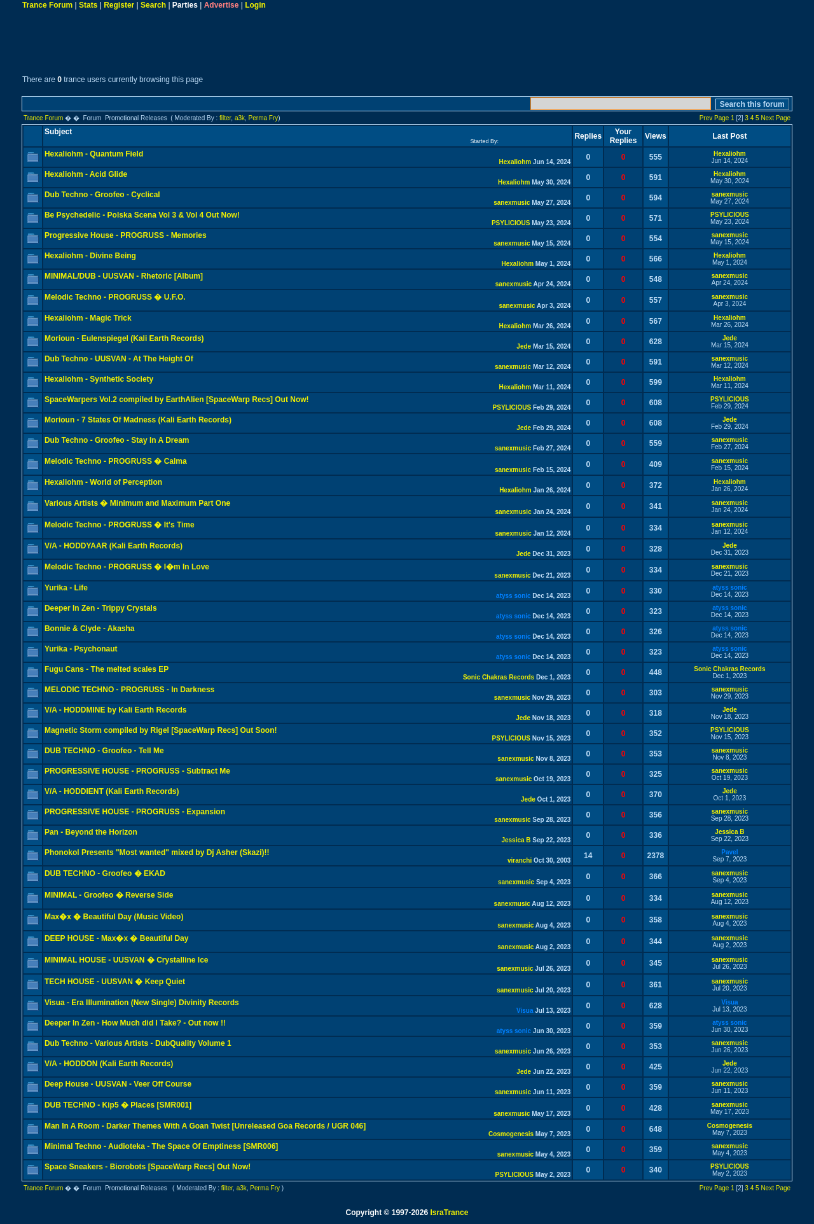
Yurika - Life (66, 587)
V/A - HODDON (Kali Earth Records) (109, 1063)
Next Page (775, 118)
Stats (88, 5)
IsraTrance (449, 1212)
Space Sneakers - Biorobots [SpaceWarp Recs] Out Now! (148, 1166)
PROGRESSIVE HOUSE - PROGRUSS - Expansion (135, 811)
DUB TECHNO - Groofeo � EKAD (105, 873)
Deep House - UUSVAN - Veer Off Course (118, 1084)
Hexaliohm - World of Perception (103, 482)
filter (225, 118)
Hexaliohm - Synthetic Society (99, 379)
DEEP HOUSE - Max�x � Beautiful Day (117, 938)
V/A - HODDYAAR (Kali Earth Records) (114, 545)
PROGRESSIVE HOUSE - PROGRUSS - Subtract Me (137, 771)
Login (255, 5)
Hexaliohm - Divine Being (90, 255)
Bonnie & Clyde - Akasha (90, 628)
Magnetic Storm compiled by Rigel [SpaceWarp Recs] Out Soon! (161, 730)
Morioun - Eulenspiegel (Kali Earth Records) (124, 338)
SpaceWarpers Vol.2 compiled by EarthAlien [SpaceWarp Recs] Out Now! (177, 399)
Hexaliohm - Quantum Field (94, 154)
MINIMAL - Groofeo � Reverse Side (109, 895)
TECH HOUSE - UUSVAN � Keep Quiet (115, 981)
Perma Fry (264, 118)
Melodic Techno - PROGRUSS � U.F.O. (115, 297)
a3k (240, 118)
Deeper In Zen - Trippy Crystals (101, 608)
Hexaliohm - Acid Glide (86, 174)
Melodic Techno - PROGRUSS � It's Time (120, 524)
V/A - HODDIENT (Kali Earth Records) (112, 791)
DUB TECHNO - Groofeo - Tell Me (104, 750)
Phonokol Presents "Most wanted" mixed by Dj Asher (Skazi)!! (157, 852)
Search (153, 5)
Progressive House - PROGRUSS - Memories (126, 235)
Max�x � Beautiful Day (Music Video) (114, 916)
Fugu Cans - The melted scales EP (107, 669)
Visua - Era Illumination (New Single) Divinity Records (142, 1002)
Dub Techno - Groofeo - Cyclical (102, 194)
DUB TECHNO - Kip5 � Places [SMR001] (118, 1105)
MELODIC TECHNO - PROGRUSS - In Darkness (129, 689)
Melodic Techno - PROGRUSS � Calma (116, 461)
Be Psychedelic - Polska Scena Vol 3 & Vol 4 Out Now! (142, 215)
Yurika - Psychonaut (81, 648)
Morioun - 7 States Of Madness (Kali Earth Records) (138, 419)
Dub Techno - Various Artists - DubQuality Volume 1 (138, 1043)
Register (119, 5)
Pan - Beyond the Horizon (91, 832)
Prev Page (714, 118)
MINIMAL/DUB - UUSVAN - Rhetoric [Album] (124, 276)
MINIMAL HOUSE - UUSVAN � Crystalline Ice (127, 960)
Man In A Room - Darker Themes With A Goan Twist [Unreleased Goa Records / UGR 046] (205, 1126)
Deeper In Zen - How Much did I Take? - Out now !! (135, 1023)
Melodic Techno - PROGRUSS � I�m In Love (127, 566)
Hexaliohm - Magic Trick (88, 318)
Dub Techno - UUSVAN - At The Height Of (119, 358)
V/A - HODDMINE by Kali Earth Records (116, 710)
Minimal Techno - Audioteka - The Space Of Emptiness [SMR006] (161, 1146)
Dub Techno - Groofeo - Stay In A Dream (117, 440)
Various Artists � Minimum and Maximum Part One (137, 503)
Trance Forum (47, 5)
